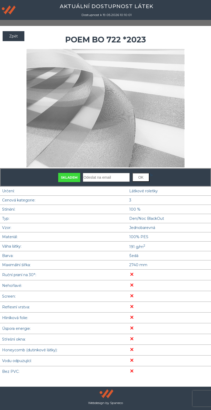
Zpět (13, 36)
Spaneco (116, 403)
